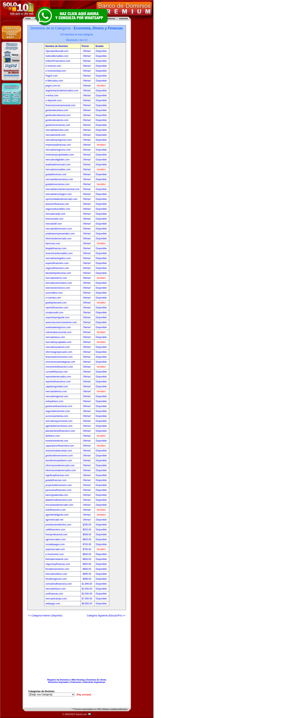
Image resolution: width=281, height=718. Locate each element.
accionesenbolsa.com (56, 416)
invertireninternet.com (56, 440)
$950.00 (87, 564)
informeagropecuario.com (58, 352)
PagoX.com (51, 75)
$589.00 (87, 534)
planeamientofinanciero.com (60, 431)
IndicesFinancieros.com (57, 61)
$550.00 (87, 529)
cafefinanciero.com (55, 529)
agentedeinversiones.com (58, 426)
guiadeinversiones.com (57, 184)
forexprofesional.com (56, 534)
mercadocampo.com (56, 598)
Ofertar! (87, 51)
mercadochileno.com (56, 574)
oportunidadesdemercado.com (61, 199)
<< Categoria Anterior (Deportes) (45, 615)
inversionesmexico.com (57, 287)
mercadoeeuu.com (55, 337)
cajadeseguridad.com (56, 386)
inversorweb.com (54, 218)
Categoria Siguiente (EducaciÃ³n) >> (106, 615)
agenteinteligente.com (56, 514)
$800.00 (87, 554)
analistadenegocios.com (58, 327)
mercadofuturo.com (55, 588)
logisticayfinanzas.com (57, 475)
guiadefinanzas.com (55, 480)
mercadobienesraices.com (59, 179)
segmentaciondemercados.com (61, 90)
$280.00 (87, 524)
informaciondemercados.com (60, 470)
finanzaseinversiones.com (59, 357)
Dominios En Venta (96, 680)
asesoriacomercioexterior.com (61, 322)
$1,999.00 (87, 583)
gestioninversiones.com (57, 125)
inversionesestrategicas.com (60, 361)
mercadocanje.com (55, 213)
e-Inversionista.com (55, 70)
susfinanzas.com (54, 593)
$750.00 (87, 549)
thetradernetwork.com (56, 559)
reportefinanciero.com (56, 307)
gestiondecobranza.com (57, 115)
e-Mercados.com (54, 80)
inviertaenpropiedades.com (59, 154)
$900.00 (87, 559)
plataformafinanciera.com (58, 500)
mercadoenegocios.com (57, 149)
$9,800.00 (87, 603)
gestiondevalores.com (56, 120)
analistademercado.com (57, 164)
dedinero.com (52, 435)
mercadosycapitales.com (58, 342)
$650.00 (87, 539)
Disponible (101, 51)
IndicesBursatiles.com (56, 56)
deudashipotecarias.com (58, 273)
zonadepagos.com (55, 544)
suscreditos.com (54, 292)
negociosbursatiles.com (57, 209)
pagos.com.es (52, 85)
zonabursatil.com (54, 312)
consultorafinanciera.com (58, 583)
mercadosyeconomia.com (58, 421)
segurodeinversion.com (57, 411)
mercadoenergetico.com (58, 258)
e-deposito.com (53, 100)
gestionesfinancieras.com (58, 406)
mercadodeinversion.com (58, 228)
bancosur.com (52, 243)
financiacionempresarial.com (60, 105)
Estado (100, 46)
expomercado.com (55, 549)
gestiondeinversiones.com (59, 455)
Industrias (76, 682)
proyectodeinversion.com (58, 485)
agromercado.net (54, 519)
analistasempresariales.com (60, 233)
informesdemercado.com (58, 238)
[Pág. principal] (84, 695)
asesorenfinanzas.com (57, 204)
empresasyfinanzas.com (58, 144)
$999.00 (87, 579)
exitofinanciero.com (55, 509)
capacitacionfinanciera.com (59, 445)
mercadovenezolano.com (58, 283)
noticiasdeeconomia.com (58, 332)
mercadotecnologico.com (58, 194)
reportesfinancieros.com (58, 381)
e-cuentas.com (53, 297)
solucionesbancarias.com (58, 450)
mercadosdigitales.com (57, 159)
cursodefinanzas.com (56, 371)
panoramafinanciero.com (58, 490)
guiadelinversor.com (55, 174)
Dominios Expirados (58, 682)
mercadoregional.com (56, 396)
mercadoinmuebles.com (57, 169)
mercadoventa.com (55, 135)
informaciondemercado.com (60, 465)
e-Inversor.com (53, 66)
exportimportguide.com (57, 317)
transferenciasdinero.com (58, 460)
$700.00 (87, 544)
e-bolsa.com (51, 95)
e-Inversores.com (54, 554)
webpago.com (52, 603)
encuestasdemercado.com (59, 505)
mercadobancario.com (57, 130)
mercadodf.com (53, 223)
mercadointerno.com (56, 278)
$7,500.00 (87, 598)
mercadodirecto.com (56, 391)
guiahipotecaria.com (55, 302)
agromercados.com (55, 539)
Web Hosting (78, 680)
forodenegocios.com (56, 579)
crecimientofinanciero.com (59, 366)
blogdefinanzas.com (55, 248)
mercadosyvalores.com (57, 347)
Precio (85, 46)
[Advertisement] (77, 646)
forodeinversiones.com (57, 569)
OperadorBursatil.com (56, 51)
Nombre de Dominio (56, 46)
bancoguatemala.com (56, 495)
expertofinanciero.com (57, 263)
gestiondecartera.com (56, 110)
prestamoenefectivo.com (58, 524)
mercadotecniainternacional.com (62, 189)
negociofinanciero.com (57, 268)
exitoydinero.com (54, 401)
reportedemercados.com (58, 376)
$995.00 (87, 574)
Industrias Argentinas (94, 682)
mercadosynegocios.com (58, 140)
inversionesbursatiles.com (59, 253)
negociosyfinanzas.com (57, 564)
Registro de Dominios (58, 680)
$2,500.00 (87, 588)
